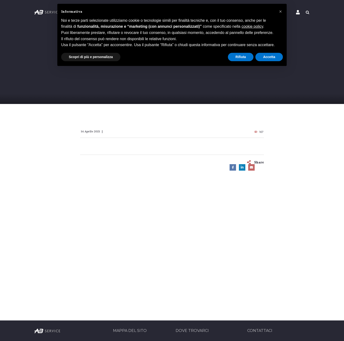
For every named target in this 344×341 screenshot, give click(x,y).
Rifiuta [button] (241, 57)
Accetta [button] (269, 57)
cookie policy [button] (252, 26)
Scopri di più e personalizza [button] (91, 57)
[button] (280, 11)
